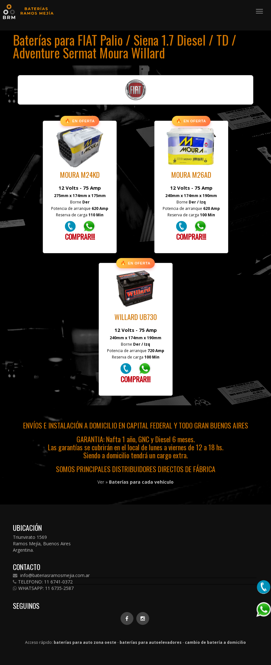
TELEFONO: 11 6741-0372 (43, 582)
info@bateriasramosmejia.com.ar (51, 575)
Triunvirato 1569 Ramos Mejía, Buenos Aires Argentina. (42, 543)
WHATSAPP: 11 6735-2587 (43, 588)
